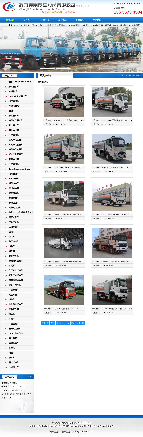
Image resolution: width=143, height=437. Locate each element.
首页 (131, 75)
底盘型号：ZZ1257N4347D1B (55, 266)
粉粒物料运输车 (16, 261)
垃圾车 (116, 4)
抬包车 (12, 353)
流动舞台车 (14, 309)
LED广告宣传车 (16, 333)
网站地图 (136, 4)
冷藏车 (12, 319)
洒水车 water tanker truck (20, 82)
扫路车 (12, 246)
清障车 (12, 314)
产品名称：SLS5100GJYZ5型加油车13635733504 (62, 167)
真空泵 (12, 348)
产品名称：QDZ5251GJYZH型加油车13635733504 (62, 262)
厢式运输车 (14, 362)
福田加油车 (14, 183)
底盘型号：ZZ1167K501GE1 (54, 124)
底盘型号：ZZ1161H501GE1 (102, 266)
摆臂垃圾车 (14, 217)
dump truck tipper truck (19, 169)
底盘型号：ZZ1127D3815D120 (103, 218)
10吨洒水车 (14, 101)
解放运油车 (14, 198)
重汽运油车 (14, 188)
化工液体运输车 (16, 270)
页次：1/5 (80, 323)
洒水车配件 (14, 338)
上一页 (59, 323)
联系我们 (97, 20)
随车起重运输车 (16, 280)
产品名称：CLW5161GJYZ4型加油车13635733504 (62, 215)
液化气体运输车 (16, 275)
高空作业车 (14, 295)
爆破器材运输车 (16, 304)
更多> (30, 377)
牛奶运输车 (14, 324)
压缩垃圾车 (14, 227)
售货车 (12, 266)
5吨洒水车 (13, 91)
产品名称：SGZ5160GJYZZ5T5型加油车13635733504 (63, 120)
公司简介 (28, 20)
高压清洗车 (14, 241)
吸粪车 (12, 232)
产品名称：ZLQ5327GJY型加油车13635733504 (61, 309)
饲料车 (12, 251)
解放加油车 (14, 193)
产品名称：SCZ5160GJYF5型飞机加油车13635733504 (112, 309)
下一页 (66, 323)
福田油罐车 (14, 174)
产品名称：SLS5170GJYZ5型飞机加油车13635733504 (112, 120)
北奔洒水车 (14, 159)
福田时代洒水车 (16, 120)
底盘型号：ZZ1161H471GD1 (54, 218)
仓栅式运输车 (15, 329)
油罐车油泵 (14, 343)
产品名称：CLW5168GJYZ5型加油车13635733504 (110, 262)
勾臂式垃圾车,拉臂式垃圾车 (21, 212)
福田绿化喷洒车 (16, 149)
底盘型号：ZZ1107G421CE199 (55, 171)
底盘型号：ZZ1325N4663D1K (55, 313)
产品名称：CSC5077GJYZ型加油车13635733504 (110, 167)
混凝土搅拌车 (15, 285)
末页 (73, 323)
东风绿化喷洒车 (16, 140)
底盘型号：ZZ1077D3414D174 (103, 171)
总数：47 (45, 323)
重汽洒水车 (14, 125)
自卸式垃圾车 (15, 208)
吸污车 (122, 4)
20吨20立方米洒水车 (18, 96)
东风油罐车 (14, 116)
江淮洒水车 (14, 135)
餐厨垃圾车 (14, 203)
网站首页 (10, 20)
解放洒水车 (14, 130)
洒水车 (129, 4)
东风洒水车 (14, 87)
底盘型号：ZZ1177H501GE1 (102, 124)
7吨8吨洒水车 (15, 106)
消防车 (12, 299)
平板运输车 (14, 290)
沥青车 (12, 358)
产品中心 (45, 20)
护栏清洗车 (14, 367)
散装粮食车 (14, 256)
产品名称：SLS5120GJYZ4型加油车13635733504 (110, 215)
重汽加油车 (14, 179)
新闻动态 (62, 20)
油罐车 (12, 111)
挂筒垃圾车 (14, 222)
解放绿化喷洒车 (16, 154)
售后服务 (80, 20)
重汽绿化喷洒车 (16, 145)
